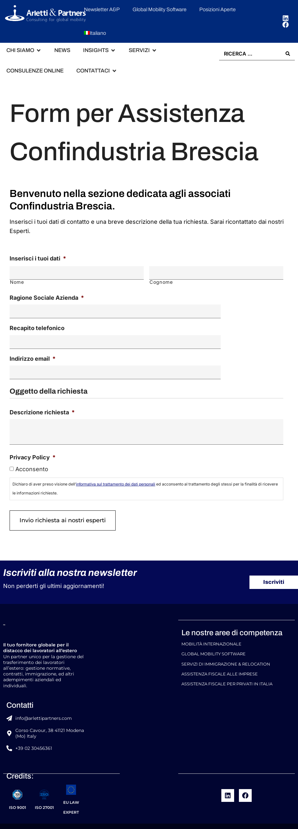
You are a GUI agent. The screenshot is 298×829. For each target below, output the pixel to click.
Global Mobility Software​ (213, 645)
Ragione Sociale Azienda (47, 295)
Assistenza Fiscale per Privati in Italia (226, 672)
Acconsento (31, 462)
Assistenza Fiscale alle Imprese (219, 663)
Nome (17, 280)
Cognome (161, 280)
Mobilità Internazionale (211, 636)
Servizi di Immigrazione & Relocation (225, 654)
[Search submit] (288, 53)
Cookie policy (211, 821)
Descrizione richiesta (42, 405)
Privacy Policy (33, 450)
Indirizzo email (33, 353)
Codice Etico (176, 821)
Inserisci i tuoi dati (38, 258)
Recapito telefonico (37, 324)
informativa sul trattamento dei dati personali (115, 477)
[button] (24, 50)
